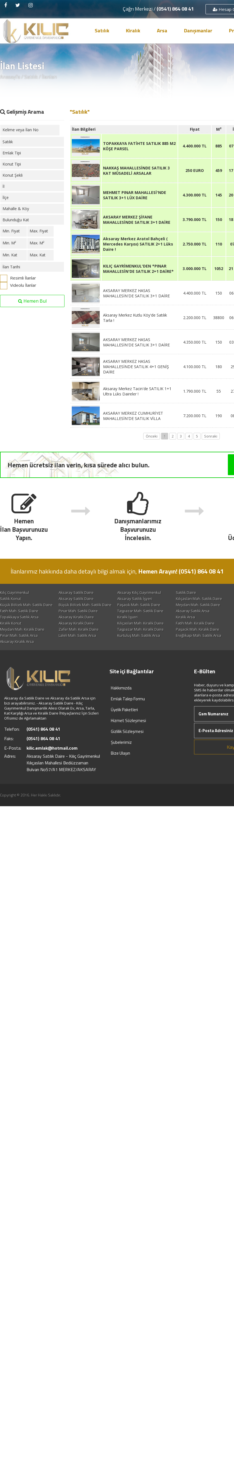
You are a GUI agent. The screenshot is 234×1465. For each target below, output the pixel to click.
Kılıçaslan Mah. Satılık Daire (23, 604)
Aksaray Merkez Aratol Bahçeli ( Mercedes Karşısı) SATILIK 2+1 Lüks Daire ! (138, 244)
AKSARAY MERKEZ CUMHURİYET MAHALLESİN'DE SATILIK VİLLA (133, 415)
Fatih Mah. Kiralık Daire (19, 635)
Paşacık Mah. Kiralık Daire (80, 641)
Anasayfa (10, 77)
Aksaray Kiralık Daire (76, 623)
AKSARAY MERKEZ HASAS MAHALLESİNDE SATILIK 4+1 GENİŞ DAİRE (136, 367)
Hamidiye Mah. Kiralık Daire (141, 641)
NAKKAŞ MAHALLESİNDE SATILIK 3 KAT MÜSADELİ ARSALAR (136, 170)
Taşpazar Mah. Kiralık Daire (23, 641)
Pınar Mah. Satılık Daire (19, 616)
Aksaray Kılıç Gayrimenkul (140, 592)
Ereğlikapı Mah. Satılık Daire (141, 610)
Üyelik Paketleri (124, 722)
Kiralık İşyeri (128, 623)
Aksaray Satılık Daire (76, 592)
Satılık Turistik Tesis (16, 598)
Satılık (102, 30)
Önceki (151, 436)
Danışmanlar (198, 30)
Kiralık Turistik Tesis (16, 629)
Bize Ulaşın (120, 765)
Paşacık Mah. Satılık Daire (21, 610)
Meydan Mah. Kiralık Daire (140, 635)
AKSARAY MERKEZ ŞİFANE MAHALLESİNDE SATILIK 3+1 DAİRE (136, 219)
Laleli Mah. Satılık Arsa (18, 647)
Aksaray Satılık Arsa (135, 616)
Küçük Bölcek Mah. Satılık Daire (144, 604)
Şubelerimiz (121, 754)
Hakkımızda (121, 700)
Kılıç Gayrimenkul (14, 592)
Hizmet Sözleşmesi (128, 733)
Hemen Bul (32, 301)
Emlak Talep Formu (128, 711)
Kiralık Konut (69, 629)
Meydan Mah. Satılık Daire (81, 610)
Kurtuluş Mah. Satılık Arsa (80, 647)
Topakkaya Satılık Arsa (19, 623)
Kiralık (133, 30)
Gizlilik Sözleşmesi (127, 743)
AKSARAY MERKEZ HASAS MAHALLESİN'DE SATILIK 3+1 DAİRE (136, 293)
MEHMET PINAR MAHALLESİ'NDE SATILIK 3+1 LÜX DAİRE (134, 195)
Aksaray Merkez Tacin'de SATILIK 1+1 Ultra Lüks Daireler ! (137, 391)
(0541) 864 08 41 (175, 9)
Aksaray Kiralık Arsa (17, 653)
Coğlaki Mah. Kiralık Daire (80, 635)
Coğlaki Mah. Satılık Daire (80, 604)
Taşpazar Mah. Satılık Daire (82, 616)
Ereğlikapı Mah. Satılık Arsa (140, 647)
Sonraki (210, 436)
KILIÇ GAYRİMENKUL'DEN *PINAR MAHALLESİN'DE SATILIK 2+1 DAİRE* (138, 268)
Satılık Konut (69, 598)
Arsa (162, 30)
